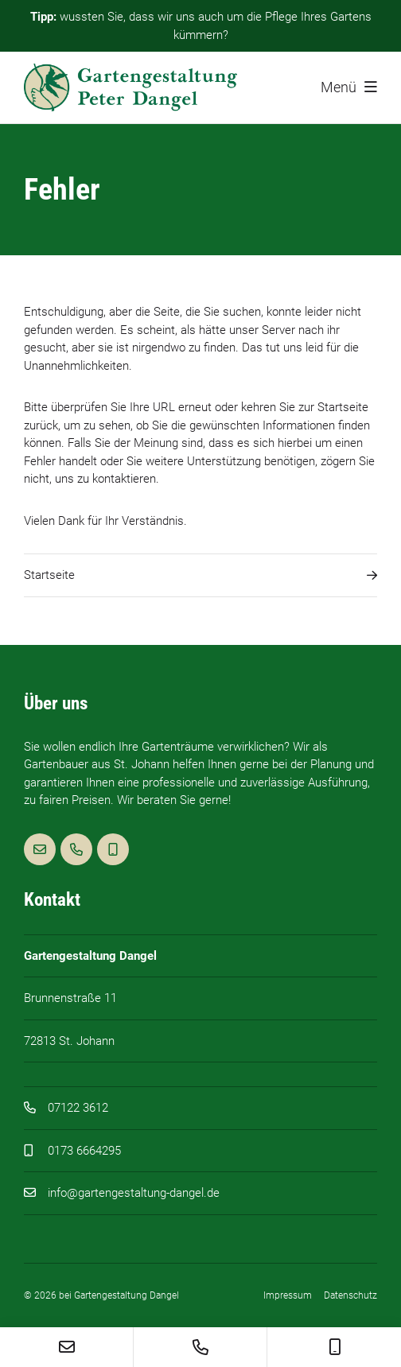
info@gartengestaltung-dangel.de (134, 1193)
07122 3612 (78, 1108)
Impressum (287, 1295)
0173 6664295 (84, 1151)
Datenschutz (350, 1295)
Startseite (200, 575)
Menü (349, 87)
